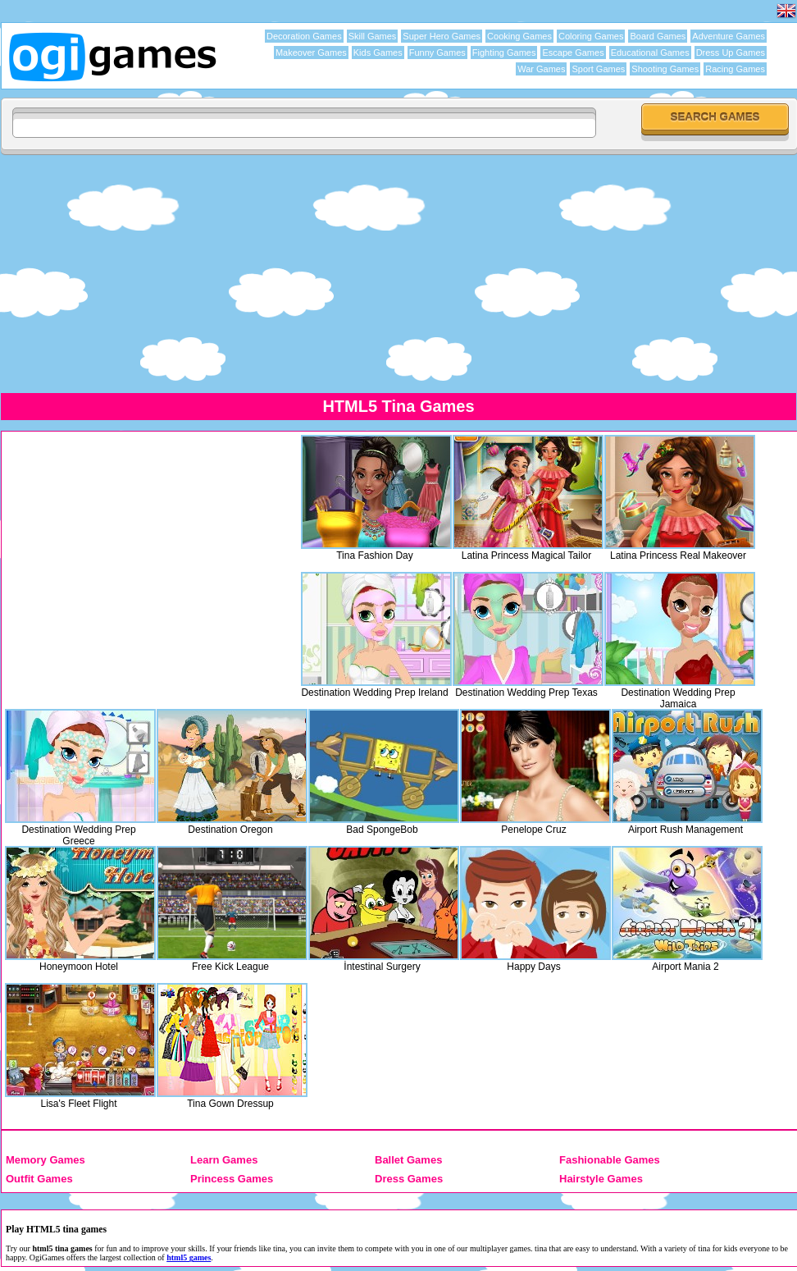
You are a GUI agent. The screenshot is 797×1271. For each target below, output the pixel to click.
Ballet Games (408, 1160)
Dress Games (409, 1179)
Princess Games (231, 1179)
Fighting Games (504, 52)
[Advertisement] (398, 273)
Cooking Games (519, 36)
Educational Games (650, 52)
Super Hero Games (441, 36)
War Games (541, 69)
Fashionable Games (609, 1160)
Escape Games (572, 52)
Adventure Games (728, 36)
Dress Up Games (730, 52)
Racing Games (735, 69)
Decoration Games (304, 36)
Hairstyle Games (601, 1179)
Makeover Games (311, 52)
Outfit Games (39, 1179)
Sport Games (598, 69)
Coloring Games (590, 36)
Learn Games (223, 1160)
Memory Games (45, 1160)
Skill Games (372, 36)
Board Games (657, 36)
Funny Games (437, 52)
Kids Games (378, 52)
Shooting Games (665, 69)
